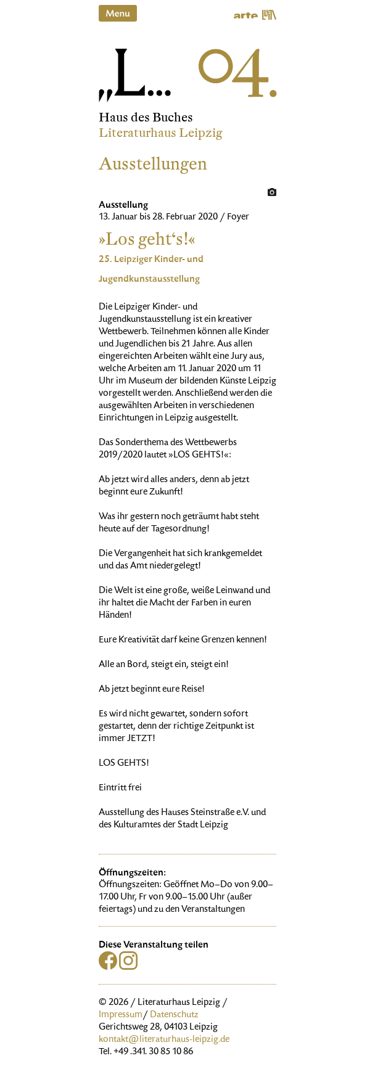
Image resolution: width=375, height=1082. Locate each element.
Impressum (120, 1015)
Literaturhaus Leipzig (161, 133)
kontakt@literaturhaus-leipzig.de (164, 1040)
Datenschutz (174, 1015)
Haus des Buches (146, 117)
